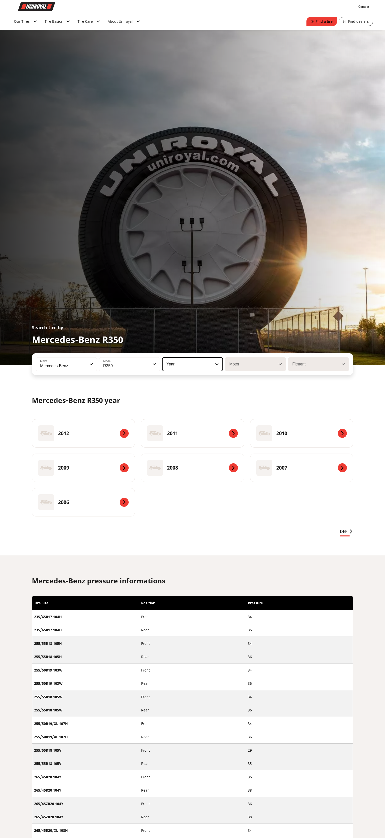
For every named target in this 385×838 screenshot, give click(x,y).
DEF (346, 531)
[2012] (83, 433)
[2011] (192, 433)
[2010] (301, 433)
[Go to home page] (36, 6)
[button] (91, 364)
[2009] (83, 468)
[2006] (83, 502)
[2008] (192, 468)
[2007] (301, 468)
